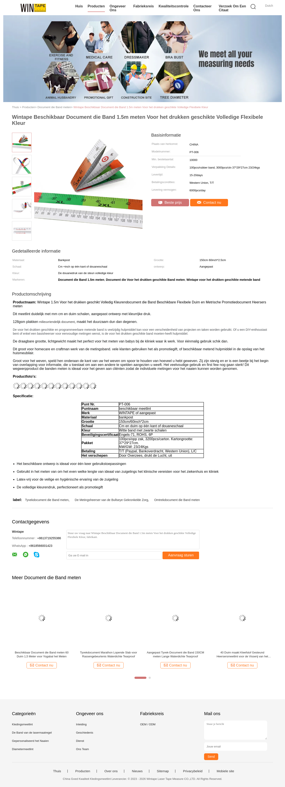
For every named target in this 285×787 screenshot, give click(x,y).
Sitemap (163, 771)
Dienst (80, 740)
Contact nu (209, 202)
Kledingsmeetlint (22, 724)
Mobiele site (225, 771)
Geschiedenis (84, 732)
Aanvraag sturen (181, 555)
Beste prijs (170, 202)
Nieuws (137, 771)
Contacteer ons (202, 8)
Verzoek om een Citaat (232, 8)
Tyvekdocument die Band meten (47, 500)
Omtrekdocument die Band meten (177, 500)
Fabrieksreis (143, 6)
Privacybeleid (192, 771)
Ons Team (82, 749)
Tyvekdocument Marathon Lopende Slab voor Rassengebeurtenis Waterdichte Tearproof (108, 654)
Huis (79, 6)
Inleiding (81, 724)
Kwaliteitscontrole (174, 6)
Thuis (57, 771)
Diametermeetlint (22, 749)
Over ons (111, 771)
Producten (96, 6)
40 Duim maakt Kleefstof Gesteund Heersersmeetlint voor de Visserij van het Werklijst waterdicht (242, 654)
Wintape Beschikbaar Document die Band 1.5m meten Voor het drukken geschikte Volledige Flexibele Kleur (140, 107)
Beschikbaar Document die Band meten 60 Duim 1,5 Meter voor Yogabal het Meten (42, 654)
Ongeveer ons (118, 8)
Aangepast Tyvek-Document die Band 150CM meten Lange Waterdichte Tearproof (175, 654)
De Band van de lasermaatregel (32, 732)
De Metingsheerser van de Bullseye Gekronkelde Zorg (111, 500)
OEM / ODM (148, 724)
